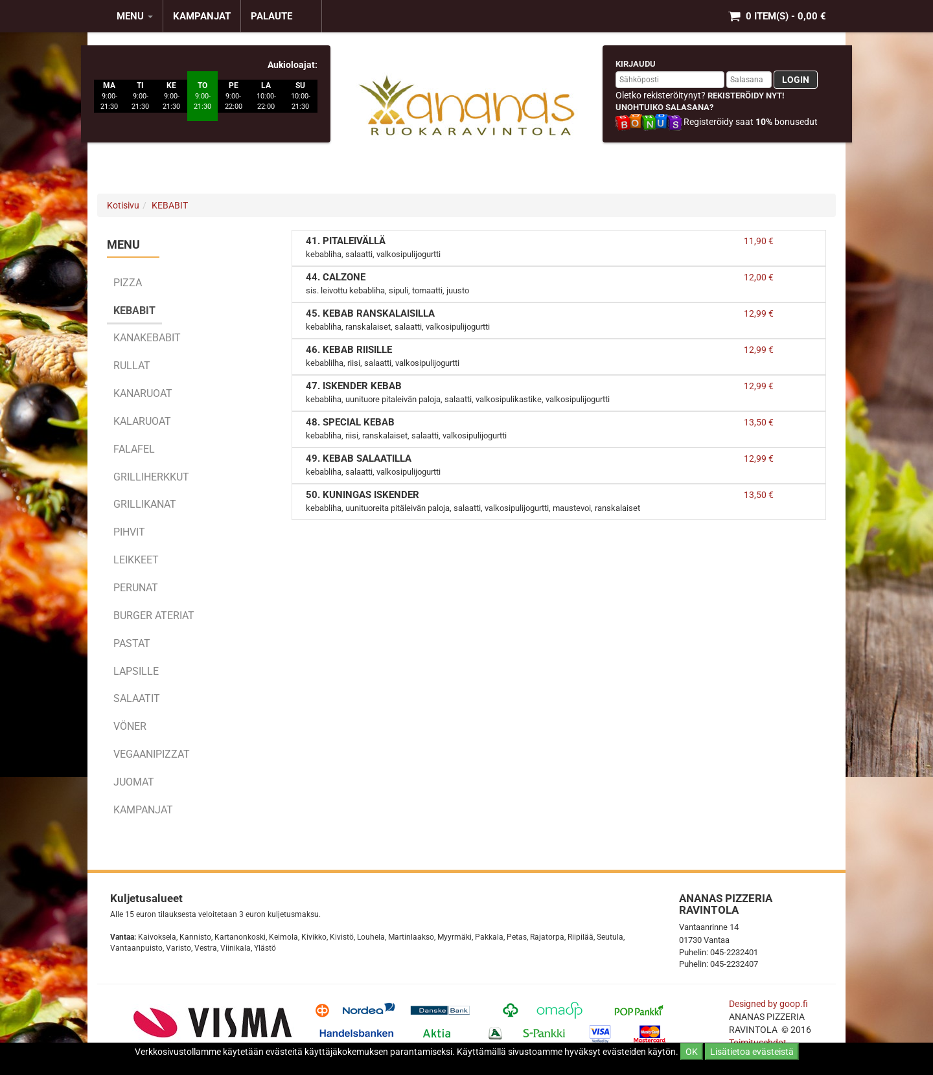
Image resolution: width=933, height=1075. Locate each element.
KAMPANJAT (202, 16)
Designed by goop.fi (768, 1004)
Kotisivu (123, 205)
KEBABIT (170, 205)
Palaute (271, 16)
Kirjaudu (636, 64)
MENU (135, 16)
